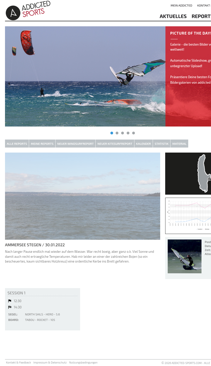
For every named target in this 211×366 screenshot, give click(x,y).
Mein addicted (181, 5)
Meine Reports (42, 143)
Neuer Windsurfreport (75, 143)
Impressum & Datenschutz (50, 362)
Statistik (162, 143)
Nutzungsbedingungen (83, 362)
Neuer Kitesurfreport (114, 143)
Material (179, 143)
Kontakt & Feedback (18, 362)
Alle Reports (17, 143)
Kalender (143, 143)
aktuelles (173, 16)
